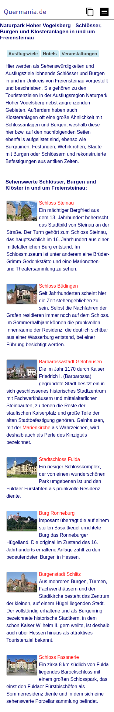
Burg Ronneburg (56, 513)
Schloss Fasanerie (59, 657)
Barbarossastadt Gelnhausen (70, 361)
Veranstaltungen (79, 53)
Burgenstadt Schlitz (60, 574)
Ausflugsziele (23, 53)
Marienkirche (36, 427)
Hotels (49, 53)
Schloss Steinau (56, 202)
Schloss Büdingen (58, 286)
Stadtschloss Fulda (59, 459)
